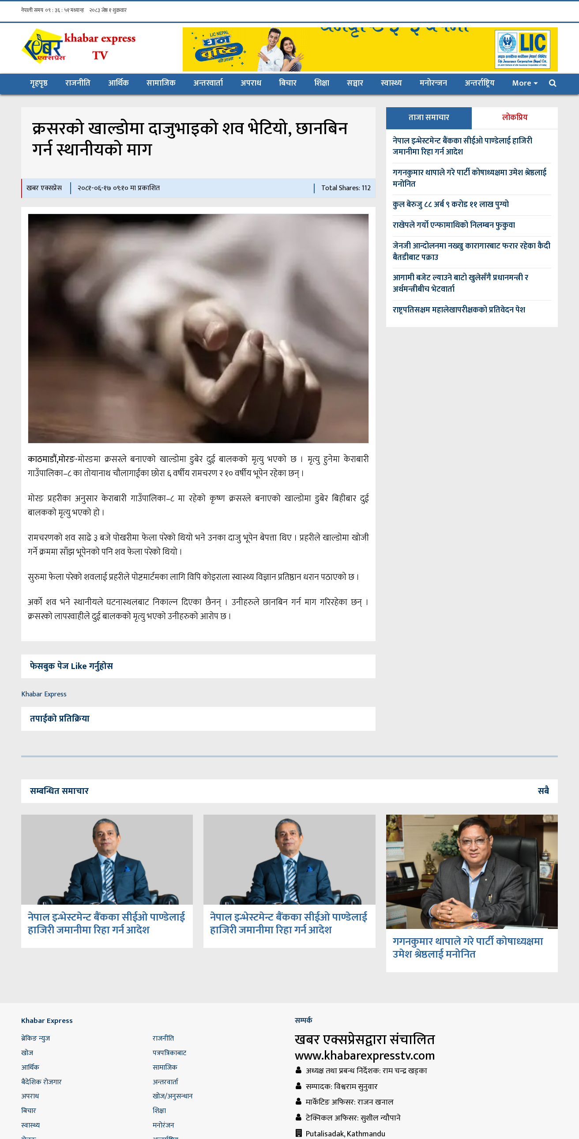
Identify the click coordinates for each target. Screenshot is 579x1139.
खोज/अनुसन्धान (173, 1096)
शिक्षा (321, 83)
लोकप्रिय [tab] (515, 117)
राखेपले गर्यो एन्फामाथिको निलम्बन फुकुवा (454, 225)
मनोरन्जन (433, 83)
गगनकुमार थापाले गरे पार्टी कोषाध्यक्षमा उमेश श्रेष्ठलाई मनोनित (469, 178)
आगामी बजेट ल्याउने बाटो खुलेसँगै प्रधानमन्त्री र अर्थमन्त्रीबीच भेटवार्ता (460, 283)
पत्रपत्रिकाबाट (169, 1053)
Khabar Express (44, 694)
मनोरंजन (163, 1125)
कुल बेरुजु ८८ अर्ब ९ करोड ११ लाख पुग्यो (451, 204)
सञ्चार (355, 83)
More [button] (521, 83)
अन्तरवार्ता (208, 83)
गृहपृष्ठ (43, 83)
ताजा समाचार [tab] (429, 117)
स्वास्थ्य (391, 83)
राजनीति (77, 83)
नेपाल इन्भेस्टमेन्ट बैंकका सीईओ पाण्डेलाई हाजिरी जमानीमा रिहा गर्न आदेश (462, 147)
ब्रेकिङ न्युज (35, 1039)
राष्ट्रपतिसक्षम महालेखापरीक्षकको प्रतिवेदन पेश (459, 310)
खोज (27, 1053)
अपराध (251, 83)
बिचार (288, 83)
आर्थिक (118, 83)
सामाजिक (161, 83)
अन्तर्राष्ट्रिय (480, 83)
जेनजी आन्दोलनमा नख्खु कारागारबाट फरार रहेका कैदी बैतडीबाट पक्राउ (471, 252)
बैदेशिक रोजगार (41, 1082)
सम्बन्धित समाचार (59, 791)
